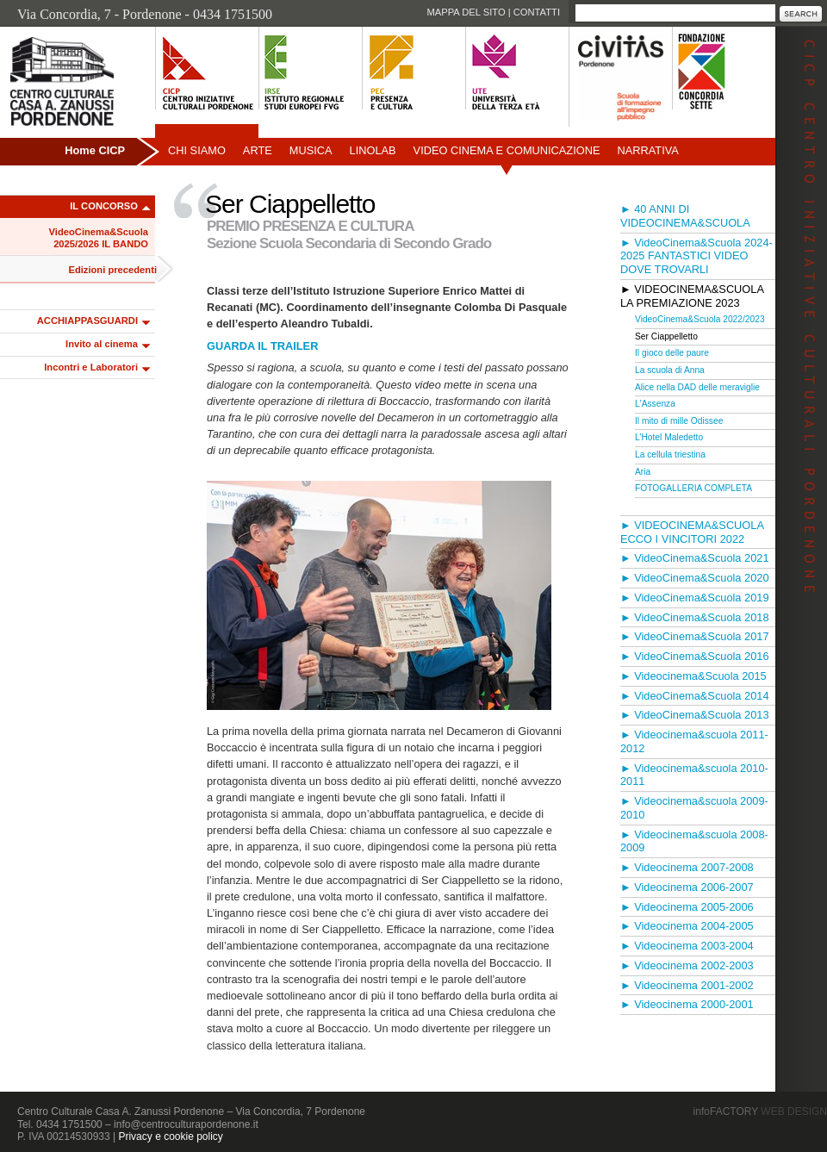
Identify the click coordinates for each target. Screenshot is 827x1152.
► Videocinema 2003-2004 (687, 945)
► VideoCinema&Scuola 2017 (694, 636)
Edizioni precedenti (112, 270)
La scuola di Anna (670, 370)
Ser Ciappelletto (666, 336)
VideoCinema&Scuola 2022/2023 (700, 319)
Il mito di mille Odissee (679, 421)
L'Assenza (655, 403)
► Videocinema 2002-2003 (687, 965)
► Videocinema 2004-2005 (687, 925)
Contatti (536, 12)
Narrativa (647, 150)
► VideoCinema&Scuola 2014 (694, 695)
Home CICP (95, 150)
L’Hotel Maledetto (669, 437)
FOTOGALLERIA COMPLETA (693, 488)
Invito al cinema (101, 344)
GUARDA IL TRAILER (262, 345)
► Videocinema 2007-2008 (687, 867)
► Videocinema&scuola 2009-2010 (694, 807)
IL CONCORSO (104, 206)
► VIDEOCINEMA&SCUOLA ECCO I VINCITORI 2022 (691, 532)
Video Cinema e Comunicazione (507, 150)
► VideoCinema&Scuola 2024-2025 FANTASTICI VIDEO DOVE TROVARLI (696, 256)
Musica (311, 150)
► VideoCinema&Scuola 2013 (694, 714)
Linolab (373, 150)
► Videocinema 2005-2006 (687, 906)
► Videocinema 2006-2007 (687, 887)
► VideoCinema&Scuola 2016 (694, 656)
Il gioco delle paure (672, 353)
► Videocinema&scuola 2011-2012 (694, 741)
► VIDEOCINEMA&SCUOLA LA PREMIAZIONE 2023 (691, 296)
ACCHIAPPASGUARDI (87, 320)
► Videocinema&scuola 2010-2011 (694, 775)
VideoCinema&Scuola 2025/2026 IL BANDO (98, 238)
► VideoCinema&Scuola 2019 (694, 597)
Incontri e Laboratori (91, 367)
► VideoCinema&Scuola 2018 (694, 617)
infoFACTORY (760, 1111)
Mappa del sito (465, 12)
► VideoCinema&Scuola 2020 (694, 577)
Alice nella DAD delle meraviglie (697, 387)
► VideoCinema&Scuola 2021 (694, 557)
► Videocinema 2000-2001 (687, 1004)
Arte (257, 150)
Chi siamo (197, 150)
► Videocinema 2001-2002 (687, 985)
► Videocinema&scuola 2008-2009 (694, 841)
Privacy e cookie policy (170, 1136)
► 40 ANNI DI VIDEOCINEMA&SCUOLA (685, 215)
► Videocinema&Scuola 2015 (693, 675)
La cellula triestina (670, 454)
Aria (642, 471)
